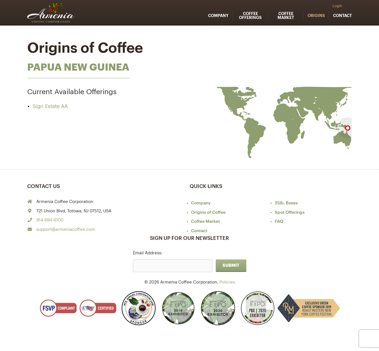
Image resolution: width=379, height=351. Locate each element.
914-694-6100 (49, 220)
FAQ (279, 221)
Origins (316, 16)
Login (337, 6)
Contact (342, 16)
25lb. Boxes (286, 203)
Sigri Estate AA (50, 106)
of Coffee (208, 212)
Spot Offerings (290, 212)
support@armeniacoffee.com (65, 229)
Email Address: (147, 253)
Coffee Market (286, 16)
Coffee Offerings (250, 16)
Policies (227, 282)
